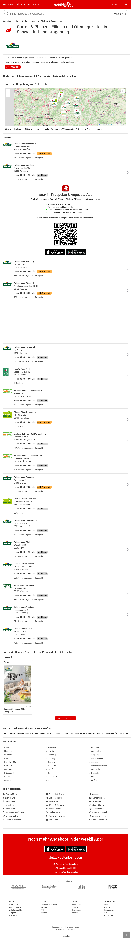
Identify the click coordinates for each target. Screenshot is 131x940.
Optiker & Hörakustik (56, 812)
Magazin (116, 4)
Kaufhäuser (52, 801)
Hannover (51, 747)
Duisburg (50, 758)
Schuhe (94, 794)
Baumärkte (9, 801)
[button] (123, 91)
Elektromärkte (10, 816)
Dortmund (8, 769)
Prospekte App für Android (65, 864)
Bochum (50, 762)
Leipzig (50, 751)
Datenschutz (109, 910)
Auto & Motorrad (11, 794)
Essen (6, 776)
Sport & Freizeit (97, 805)
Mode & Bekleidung (56, 809)
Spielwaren (95, 801)
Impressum (108, 915)
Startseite (13, 905)
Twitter (75, 907)
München (7, 755)
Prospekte (8, 4)
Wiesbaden (95, 751)
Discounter (9, 809)
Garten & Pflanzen (12, 820)
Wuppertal (51, 766)
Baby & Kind (9, 798)
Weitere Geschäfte (98, 820)
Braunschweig (96, 769)
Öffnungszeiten (15, 907)
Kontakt (44, 913)
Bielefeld (50, 769)
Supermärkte (96, 809)
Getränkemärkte (54, 798)
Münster (50, 780)
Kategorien (34, 4)
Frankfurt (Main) (10, 762)
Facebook (76, 905)
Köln (5, 758)
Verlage (44, 907)
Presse (107, 907)
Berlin (72, 6)
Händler (20, 4)
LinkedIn (75, 913)
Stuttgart (7, 766)
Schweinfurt (8, 21)
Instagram (76, 910)
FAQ (42, 910)
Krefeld (93, 780)
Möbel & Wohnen (55, 805)
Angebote (13, 913)
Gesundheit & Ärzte (55, 794)
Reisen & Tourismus (56, 816)
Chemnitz (94, 773)
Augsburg (94, 755)
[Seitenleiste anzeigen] (126, 935)
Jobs (106, 905)
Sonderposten (97, 798)
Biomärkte (8, 805)
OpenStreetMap (113, 125)
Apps (125, 4)
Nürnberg (51, 755)
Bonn (49, 773)
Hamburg (7, 751)
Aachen (93, 762)
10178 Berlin (119, 13)
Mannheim (51, 776)
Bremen (7, 780)
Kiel (91, 776)
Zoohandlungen (97, 816)
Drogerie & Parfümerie (13, 812)
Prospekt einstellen (49, 905)
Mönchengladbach (98, 766)
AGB (105, 913)
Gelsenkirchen (96, 758)
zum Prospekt (12, 67)
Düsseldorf (8, 773)
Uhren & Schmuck (98, 812)
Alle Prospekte (65, 718)
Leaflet (102, 125)
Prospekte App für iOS (65, 868)
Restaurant (52, 820)
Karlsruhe (94, 747)
